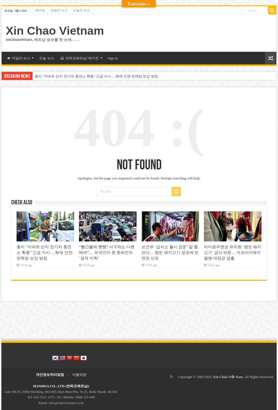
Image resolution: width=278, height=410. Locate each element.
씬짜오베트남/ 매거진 (79, 58)
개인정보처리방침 (50, 375)
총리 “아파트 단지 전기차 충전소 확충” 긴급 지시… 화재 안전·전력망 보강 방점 (96, 76)
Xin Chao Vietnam (55, 30)
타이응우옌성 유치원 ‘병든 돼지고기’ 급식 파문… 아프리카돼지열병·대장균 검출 (232, 252)
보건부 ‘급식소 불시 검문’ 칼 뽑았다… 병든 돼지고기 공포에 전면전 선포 (169, 252)
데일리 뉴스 (59, 10)
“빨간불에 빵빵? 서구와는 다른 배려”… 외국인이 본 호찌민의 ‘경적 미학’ (107, 252)
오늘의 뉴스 (81, 10)
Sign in (113, 58)
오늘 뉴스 (46, 58)
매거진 (40, 10)
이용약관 (79, 375)
